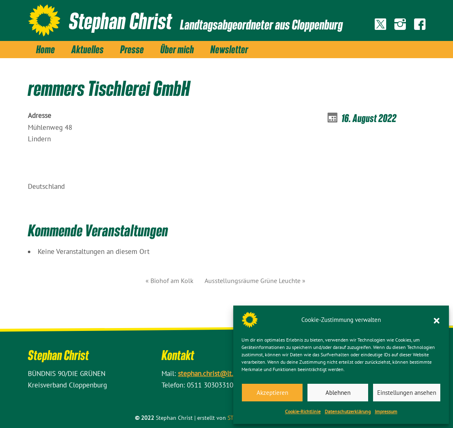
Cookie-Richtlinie (303, 411)
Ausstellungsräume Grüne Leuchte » (255, 280)
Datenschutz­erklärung (348, 411)
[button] (437, 320)
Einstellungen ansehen (406, 392)
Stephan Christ (120, 20)
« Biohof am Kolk (169, 280)
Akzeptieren (272, 392)
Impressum (386, 411)
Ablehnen (338, 392)
